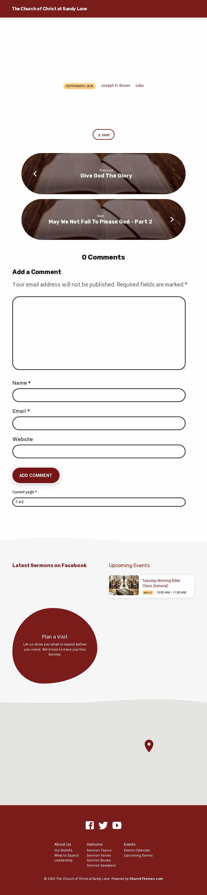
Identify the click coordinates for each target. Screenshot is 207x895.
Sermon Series (99, 855)
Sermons (94, 844)
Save (103, 135)
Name (21, 383)
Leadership (63, 860)
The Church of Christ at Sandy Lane (49, 8)
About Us (62, 844)
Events (129, 844)
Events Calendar (137, 850)
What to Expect (66, 855)
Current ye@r (24, 492)
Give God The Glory (106, 175)
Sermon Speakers (101, 865)
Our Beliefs (63, 850)
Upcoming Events (138, 855)
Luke (140, 85)
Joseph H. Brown (115, 85)
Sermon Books (99, 860)
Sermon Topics (99, 850)
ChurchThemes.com (146, 879)
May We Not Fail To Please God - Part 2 (100, 221)
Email (21, 411)
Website (22, 439)
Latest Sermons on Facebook (49, 565)
